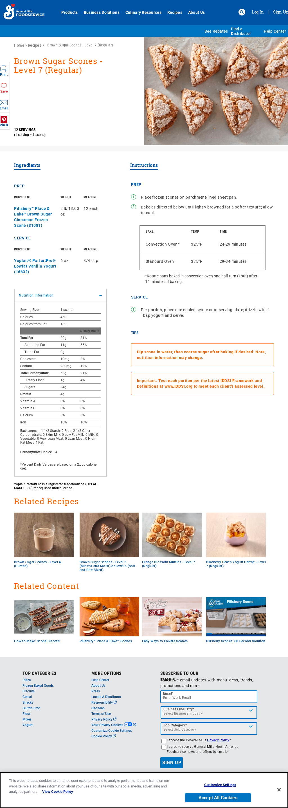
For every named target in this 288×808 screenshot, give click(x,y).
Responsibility (104, 702)
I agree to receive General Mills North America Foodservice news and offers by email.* (202, 749)
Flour (26, 714)
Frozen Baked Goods (38, 686)
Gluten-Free (31, 708)
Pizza (26, 680)
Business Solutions (102, 12)
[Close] (279, 792)
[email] (209, 696)
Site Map (98, 708)
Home (19, 45)
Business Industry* (178, 709)
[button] (241, 12)
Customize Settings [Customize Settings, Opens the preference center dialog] (220, 788)
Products (69, 12)
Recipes (174, 12)
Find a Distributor (241, 31)
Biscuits (28, 691)
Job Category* (175, 725)
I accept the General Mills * (199, 740)
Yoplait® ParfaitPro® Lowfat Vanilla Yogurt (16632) (35, 266)
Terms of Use (101, 714)
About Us (196, 12)
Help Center (275, 31)
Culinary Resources (143, 12)
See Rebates (216, 31)
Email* (168, 693)
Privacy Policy (103, 719)
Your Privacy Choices (113, 725)
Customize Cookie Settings (111, 731)
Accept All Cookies (218, 800)
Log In (258, 12)
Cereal (27, 697)
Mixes (27, 719)
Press (95, 691)
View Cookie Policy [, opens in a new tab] (57, 795)
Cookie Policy (103, 736)
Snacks (27, 702)
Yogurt (27, 725)
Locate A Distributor (106, 697)
